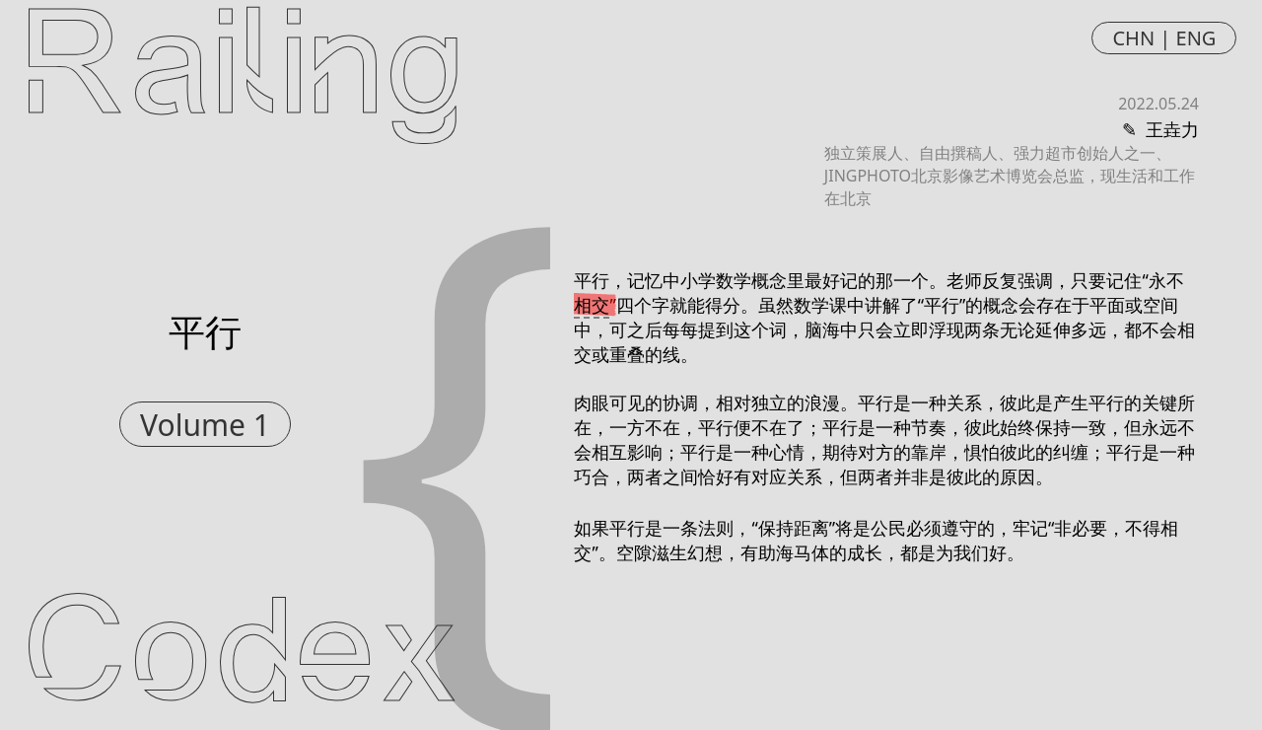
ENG (1196, 38)
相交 (591, 305)
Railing (243, 71)
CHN (1133, 38)
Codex (241, 659)
